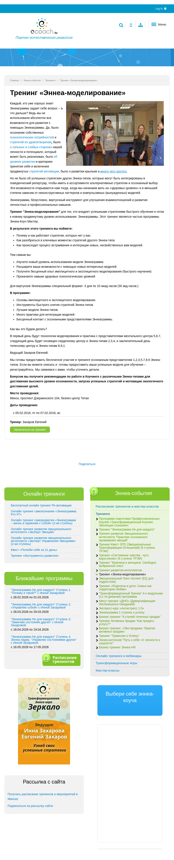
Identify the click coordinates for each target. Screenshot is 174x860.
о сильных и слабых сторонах (31, 147)
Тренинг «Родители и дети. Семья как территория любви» (125, 587)
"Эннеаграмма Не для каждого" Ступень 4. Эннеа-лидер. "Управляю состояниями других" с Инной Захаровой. (44, 639)
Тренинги (50, 80)
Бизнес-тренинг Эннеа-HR (117, 647)
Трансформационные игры (116, 663)
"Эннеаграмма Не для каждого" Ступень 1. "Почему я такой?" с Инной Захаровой (41, 591)
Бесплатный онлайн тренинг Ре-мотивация (41, 505)
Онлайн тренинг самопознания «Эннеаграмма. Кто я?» (44, 513)
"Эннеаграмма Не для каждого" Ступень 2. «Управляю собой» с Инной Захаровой (41, 606)
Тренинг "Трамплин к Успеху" (119, 636)
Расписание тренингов (60, 659)
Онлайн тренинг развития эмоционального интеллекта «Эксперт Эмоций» (41, 530)
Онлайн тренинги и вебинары (118, 656)
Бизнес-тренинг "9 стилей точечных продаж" (130, 616)
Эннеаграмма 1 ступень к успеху (121, 612)
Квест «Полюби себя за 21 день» (34, 550)
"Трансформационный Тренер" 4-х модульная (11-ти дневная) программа (131, 595)
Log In (160, 8)
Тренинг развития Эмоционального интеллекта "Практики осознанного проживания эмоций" (123, 537)
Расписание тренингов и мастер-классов (127, 506)
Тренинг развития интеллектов (120, 570)
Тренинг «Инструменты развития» (35, 555)
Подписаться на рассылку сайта (30, 806)
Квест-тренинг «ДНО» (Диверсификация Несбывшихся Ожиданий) (127, 602)
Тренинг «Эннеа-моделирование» (122, 574)
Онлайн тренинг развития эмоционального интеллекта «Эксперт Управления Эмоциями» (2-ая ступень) (43, 541)
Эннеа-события (32, 80)
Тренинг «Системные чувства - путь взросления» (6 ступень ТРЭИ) (124, 557)
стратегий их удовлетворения (30, 142)
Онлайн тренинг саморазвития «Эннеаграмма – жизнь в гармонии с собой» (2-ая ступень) (43, 521)
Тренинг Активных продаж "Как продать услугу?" (126, 622)
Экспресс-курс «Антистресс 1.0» (121, 608)
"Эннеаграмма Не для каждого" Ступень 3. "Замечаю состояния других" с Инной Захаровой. (41, 622)
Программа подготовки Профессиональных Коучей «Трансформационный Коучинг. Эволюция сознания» (129, 522)
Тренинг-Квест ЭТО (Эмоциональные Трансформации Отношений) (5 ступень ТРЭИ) (127, 548)
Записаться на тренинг (30, 429)
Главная (14, 80)
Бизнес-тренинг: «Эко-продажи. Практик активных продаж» (127, 630)
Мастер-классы (107, 670)
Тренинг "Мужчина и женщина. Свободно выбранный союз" (127, 564)
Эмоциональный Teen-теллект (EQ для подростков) (126, 580)
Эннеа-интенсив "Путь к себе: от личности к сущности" (129, 641)
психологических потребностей (32, 137)
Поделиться (87, 464)
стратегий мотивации (44, 171)
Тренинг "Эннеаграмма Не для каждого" (127, 529)
